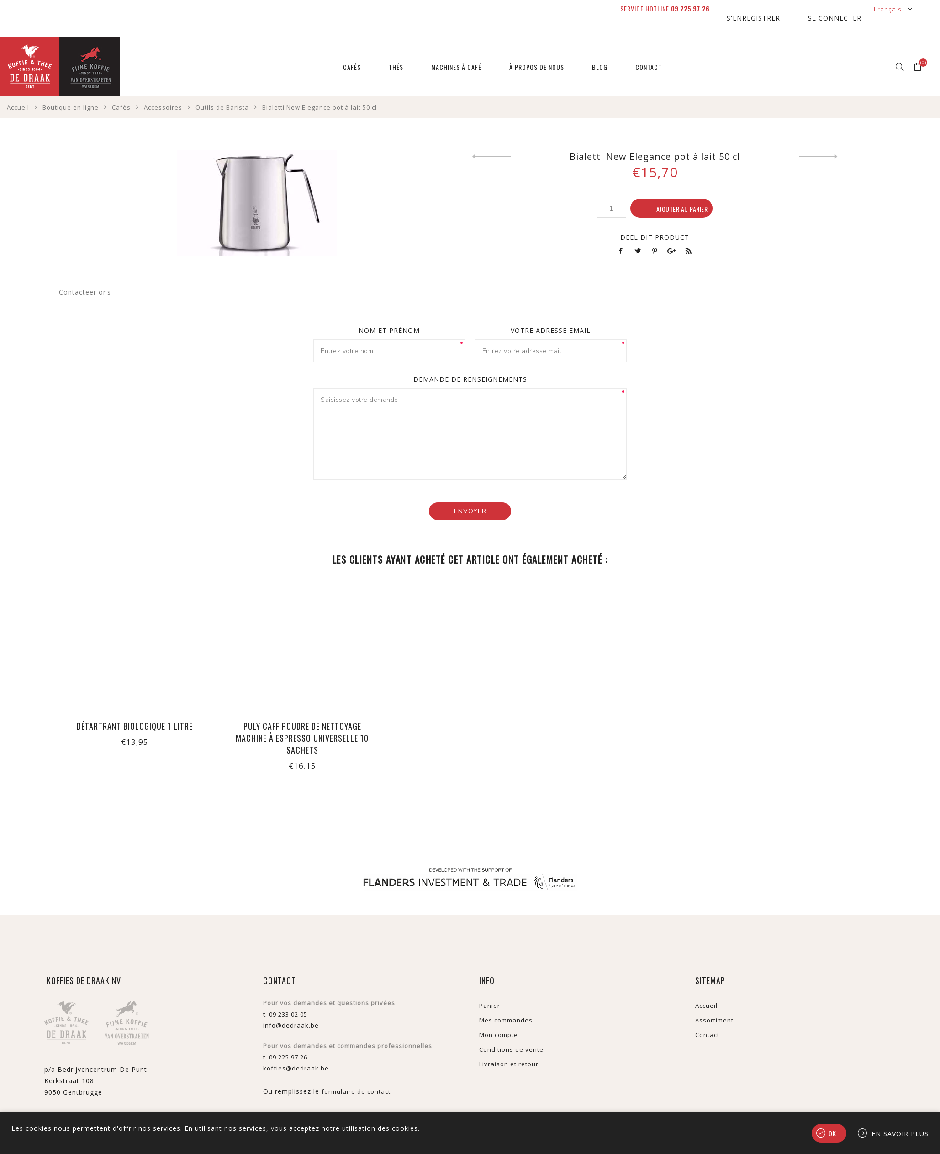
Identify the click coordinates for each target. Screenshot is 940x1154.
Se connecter (845, 9)
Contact (707, 1016)
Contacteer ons (85, 273)
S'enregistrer (784, 9)
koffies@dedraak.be (296, 1050)
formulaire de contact (356, 1073)
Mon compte (498, 1016)
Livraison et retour (509, 1046)
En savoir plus (900, 1133)
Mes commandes (506, 1002)
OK (832, 1133)
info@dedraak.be (291, 1007)
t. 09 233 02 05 (285, 996)
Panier (489, 987)
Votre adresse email (551, 312)
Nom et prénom (389, 312)
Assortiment (714, 1002)
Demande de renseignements (470, 361)
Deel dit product (654, 219)
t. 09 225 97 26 (285, 1039)
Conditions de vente (511, 1031)
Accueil (706, 987)
